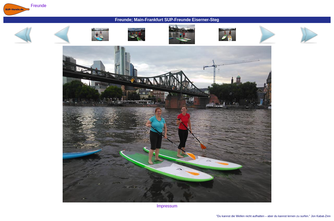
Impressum (167, 206)
